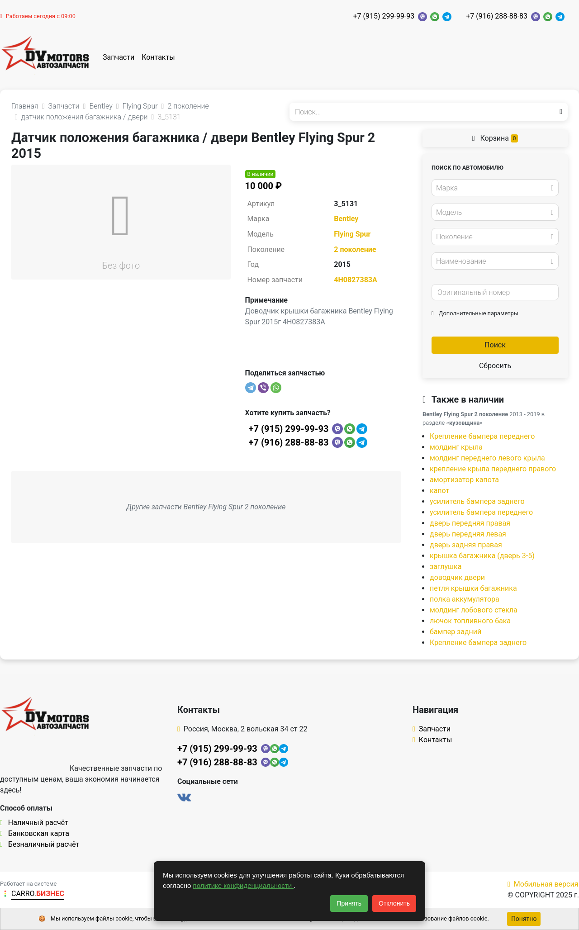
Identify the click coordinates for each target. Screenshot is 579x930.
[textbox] (492, 188)
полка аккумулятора (464, 599)
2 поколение (355, 249)
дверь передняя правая (470, 523)
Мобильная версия (543, 884)
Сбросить (495, 365)
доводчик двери (457, 577)
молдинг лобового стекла (473, 610)
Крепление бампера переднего (482, 436)
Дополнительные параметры (475, 313)
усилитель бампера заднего (477, 501)
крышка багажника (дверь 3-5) (482, 555)
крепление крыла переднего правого (493, 469)
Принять (349, 903)
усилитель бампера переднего (481, 512)
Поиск (495, 345)
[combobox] (495, 188)
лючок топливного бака (470, 621)
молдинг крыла (456, 447)
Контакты (158, 57)
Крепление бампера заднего (478, 642)
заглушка (445, 566)
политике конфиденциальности (243, 885)
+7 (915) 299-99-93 (383, 16)
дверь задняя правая (466, 545)
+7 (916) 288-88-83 (496, 16)
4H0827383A (355, 279)
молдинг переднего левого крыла (487, 458)
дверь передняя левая (468, 534)
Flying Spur (352, 234)
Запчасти (118, 57)
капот (439, 490)
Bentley (346, 218)
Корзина (495, 138)
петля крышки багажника (473, 588)
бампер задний (455, 631)
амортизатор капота (464, 479)
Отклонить (394, 903)
